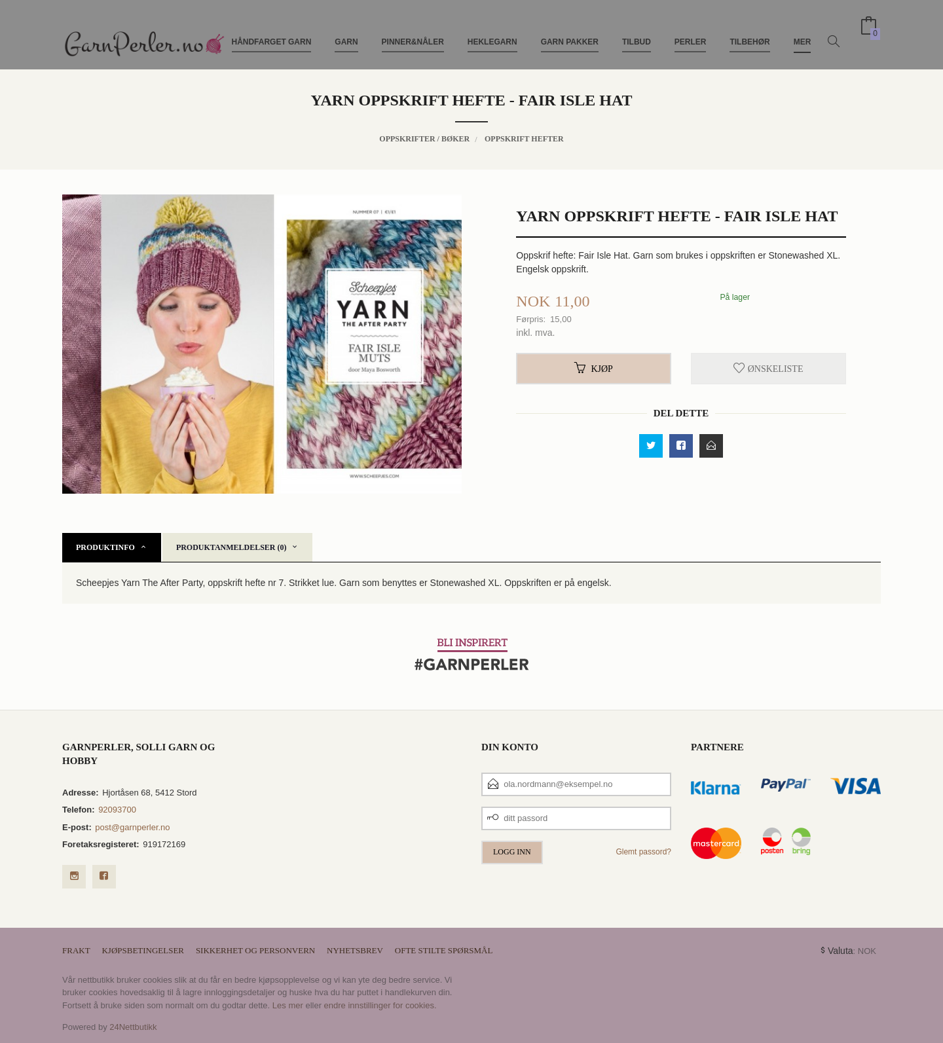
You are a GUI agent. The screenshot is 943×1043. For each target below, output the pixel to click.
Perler (691, 31)
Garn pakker (570, 31)
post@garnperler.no (132, 827)
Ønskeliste (768, 368)
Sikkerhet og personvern (255, 950)
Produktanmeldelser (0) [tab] (231, 547)
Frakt (76, 950)
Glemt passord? (643, 851)
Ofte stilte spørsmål (444, 950)
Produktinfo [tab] (105, 547)
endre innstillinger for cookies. (380, 1005)
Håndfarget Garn (272, 31)
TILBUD (636, 31)
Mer (802, 31)
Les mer (287, 1005)
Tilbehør (749, 31)
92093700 (117, 809)
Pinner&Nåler (413, 31)
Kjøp (593, 368)
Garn (346, 31)
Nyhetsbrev (355, 950)
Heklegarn (492, 31)
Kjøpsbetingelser (143, 950)
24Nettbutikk (133, 1027)
